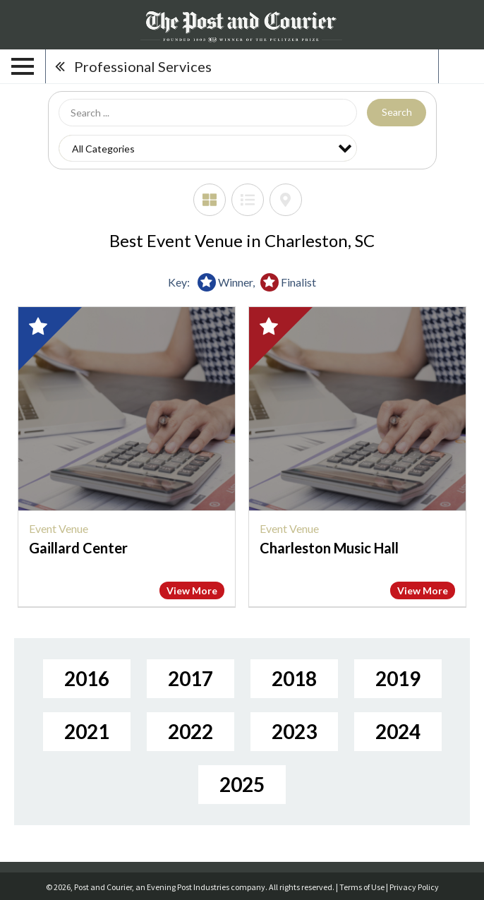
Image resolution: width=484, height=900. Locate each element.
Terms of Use (362, 887)
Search (397, 112)
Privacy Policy (414, 887)
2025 (242, 784)
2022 (190, 731)
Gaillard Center (78, 547)
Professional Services (143, 66)
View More (192, 590)
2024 (398, 731)
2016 (86, 678)
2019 (398, 678)
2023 (294, 731)
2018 (294, 678)
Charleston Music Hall (329, 547)
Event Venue (58, 528)
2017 (190, 678)
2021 (86, 731)
